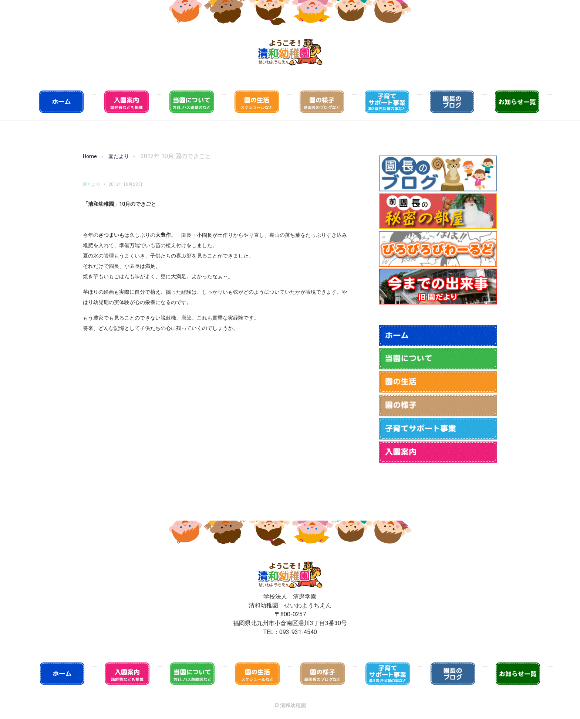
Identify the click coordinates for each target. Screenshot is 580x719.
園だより (118, 156)
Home (90, 156)
